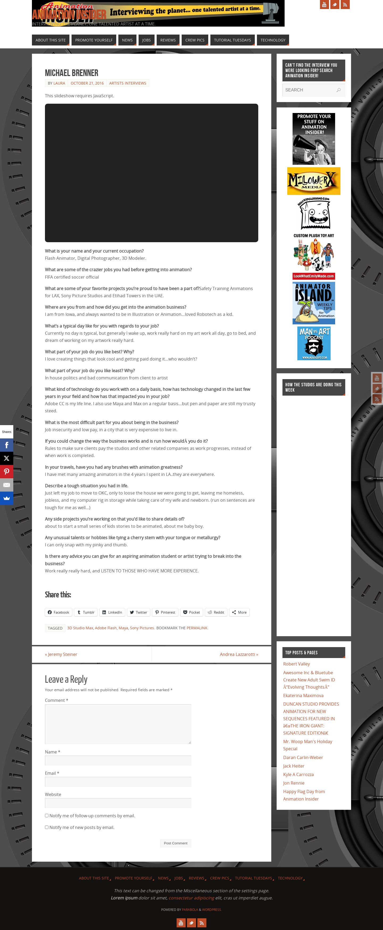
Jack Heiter (294, 766)
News (163, 878)
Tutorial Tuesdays (253, 878)
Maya (123, 627)
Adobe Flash (106, 627)
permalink (197, 627)
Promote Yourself (133, 878)
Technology (290, 878)
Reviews (196, 878)
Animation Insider (69, 15)
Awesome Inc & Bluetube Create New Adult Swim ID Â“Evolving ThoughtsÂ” (309, 680)
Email (52, 773)
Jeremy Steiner (61, 654)
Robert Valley (296, 664)
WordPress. (212, 909)
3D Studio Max (80, 627)
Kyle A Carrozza (298, 774)
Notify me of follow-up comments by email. (92, 816)
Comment (56, 700)
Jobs (178, 878)
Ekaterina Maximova (303, 695)
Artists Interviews (127, 83)
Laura (59, 83)
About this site (94, 878)
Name (52, 752)
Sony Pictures (142, 627)
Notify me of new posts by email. (81, 827)
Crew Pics (219, 878)
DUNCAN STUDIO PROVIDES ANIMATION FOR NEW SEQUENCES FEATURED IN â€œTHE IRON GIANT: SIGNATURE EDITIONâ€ (311, 718)
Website (53, 794)
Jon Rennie (294, 783)
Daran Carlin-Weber (303, 757)
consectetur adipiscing (191, 898)
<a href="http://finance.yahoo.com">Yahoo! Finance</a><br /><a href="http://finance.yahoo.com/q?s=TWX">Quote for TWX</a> (303, 513)
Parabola (190, 909)
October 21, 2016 (87, 83)
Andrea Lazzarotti (239, 654)
